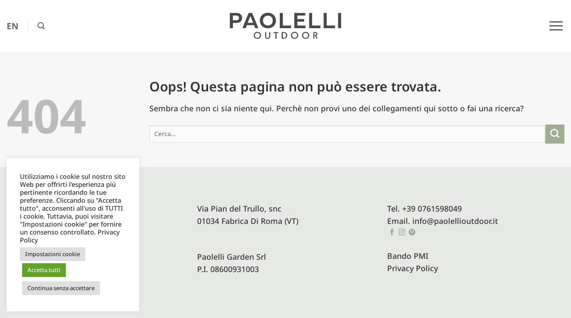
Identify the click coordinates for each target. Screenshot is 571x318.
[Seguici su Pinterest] (412, 232)
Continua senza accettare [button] (61, 288)
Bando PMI (407, 255)
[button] (41, 25)
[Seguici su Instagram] (402, 232)
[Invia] (554, 134)
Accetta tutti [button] (44, 270)
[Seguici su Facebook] (392, 232)
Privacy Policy (412, 268)
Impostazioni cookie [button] (52, 254)
